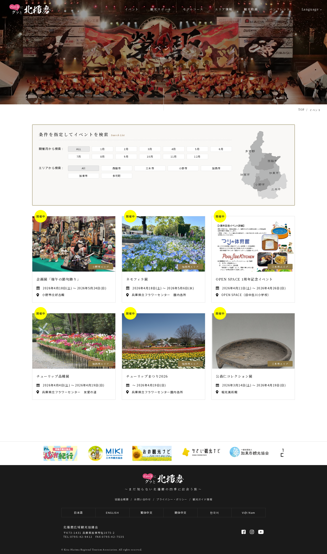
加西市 (216, 168)
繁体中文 (147, 513)
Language (310, 9)
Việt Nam (248, 513)
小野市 (183, 168)
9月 (126, 156)
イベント (132, 9)
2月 (126, 149)
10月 (150, 156)
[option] (59, 453)
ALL (78, 149)
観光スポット (160, 9)
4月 (173, 149)
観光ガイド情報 (202, 499)
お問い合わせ (142, 499)
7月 (79, 156)
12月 (197, 156)
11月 (174, 156)
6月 (221, 149)
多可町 (117, 175)
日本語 (78, 513)
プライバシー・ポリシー (171, 499)
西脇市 (117, 168)
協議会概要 (122, 499)
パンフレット (279, 9)
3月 (150, 149)
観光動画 (251, 9)
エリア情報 (224, 9)
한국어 (214, 513)
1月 (102, 149)
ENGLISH (112, 513)
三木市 (150, 168)
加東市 (83, 175)
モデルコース (193, 9)
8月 (102, 156)
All (83, 168)
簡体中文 (181, 513)
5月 (197, 149)
